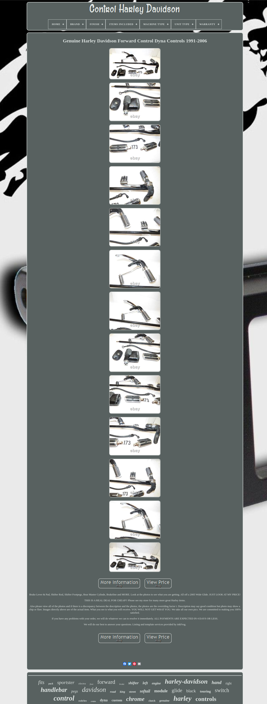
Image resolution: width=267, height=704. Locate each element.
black (191, 690)
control (64, 698)
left (145, 683)
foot (91, 684)
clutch (152, 700)
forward (106, 682)
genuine (164, 700)
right (229, 683)
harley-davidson (186, 681)
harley (183, 698)
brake (121, 684)
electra (82, 683)
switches (82, 700)
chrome (135, 699)
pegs (74, 691)
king (122, 691)
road (113, 691)
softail (145, 691)
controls (205, 699)
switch (222, 690)
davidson (94, 689)
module (161, 690)
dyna (104, 700)
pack (51, 683)
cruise (93, 701)
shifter (133, 683)
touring (205, 691)
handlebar (54, 689)
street (132, 691)
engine (156, 683)
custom (117, 700)
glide (177, 690)
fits (41, 682)
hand (217, 682)
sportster (65, 682)
